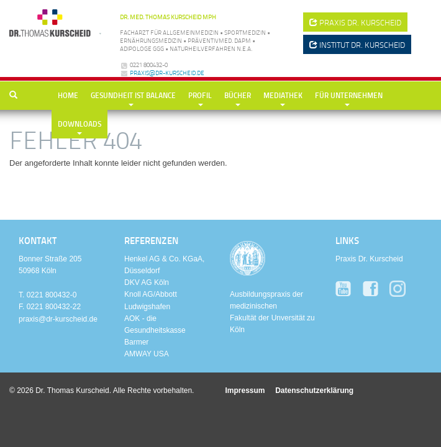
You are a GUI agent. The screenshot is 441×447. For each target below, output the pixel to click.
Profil (200, 95)
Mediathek (282, 95)
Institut (357, 44)
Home (68, 95)
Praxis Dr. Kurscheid (369, 259)
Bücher (237, 95)
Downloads (79, 124)
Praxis (355, 22)
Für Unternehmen (349, 95)
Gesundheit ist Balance (133, 95)
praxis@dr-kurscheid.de (167, 72)
